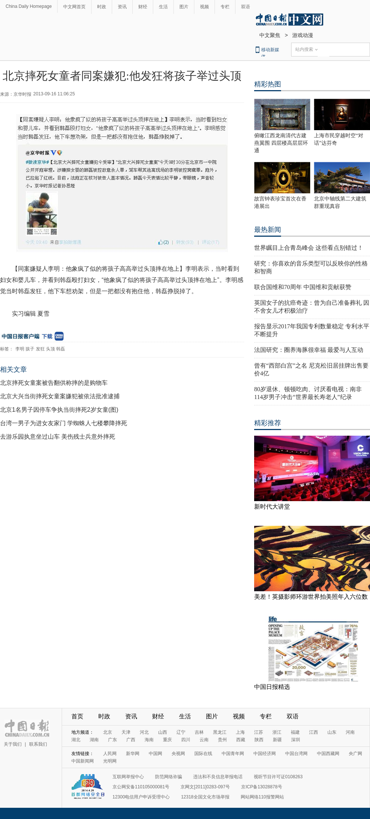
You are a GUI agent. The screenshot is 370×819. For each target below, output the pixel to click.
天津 (125, 732)
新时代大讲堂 (272, 506)
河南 (350, 732)
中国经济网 (264, 753)
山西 (162, 732)
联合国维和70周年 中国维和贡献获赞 (302, 287)
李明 (19, 349)
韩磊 (60, 349)
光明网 (110, 761)
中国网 (155, 753)
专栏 (225, 6)
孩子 (29, 349)
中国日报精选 (272, 687)
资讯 (122, 6)
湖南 (94, 739)
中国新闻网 (82, 761)
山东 (331, 732)
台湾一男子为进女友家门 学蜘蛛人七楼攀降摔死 (63, 423)
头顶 (50, 349)
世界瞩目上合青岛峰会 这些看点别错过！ (308, 248)
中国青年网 (233, 753)
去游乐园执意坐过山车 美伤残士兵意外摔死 (57, 436)
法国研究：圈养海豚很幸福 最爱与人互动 (308, 350)
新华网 (132, 753)
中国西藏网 (328, 753)
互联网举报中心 (128, 776)
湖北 (75, 739)
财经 (142, 6)
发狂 (40, 349)
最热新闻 (267, 229)
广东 (112, 739)
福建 (295, 732)
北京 (107, 732)
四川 (185, 739)
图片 (183, 6)
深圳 (295, 739)
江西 (313, 732)
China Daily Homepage (29, 6)
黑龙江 (219, 732)
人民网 (110, 753)
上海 (240, 732)
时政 (101, 6)
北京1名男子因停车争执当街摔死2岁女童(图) (59, 410)
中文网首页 (74, 6)
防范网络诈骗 (168, 776)
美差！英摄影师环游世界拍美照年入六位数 (311, 596)
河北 (144, 732)
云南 (204, 739)
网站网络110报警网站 (262, 797)
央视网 (178, 753)
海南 (149, 739)
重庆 (167, 739)
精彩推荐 (267, 423)
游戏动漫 (302, 35)
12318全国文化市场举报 (205, 797)
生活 (163, 6)
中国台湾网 (296, 753)
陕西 (259, 739)
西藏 (240, 739)
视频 (204, 6)
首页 (77, 716)
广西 (130, 739)
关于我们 (13, 744)
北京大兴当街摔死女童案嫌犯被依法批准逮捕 (60, 396)
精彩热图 (267, 84)
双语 (245, 6)
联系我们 (38, 744)
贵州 (222, 739)
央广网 (355, 753)
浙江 (276, 732)
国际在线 (203, 753)
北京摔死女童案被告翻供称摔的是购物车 (54, 383)
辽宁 (180, 732)
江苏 (258, 732)
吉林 (199, 732)
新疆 (277, 739)
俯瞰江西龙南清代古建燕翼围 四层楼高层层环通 (281, 143)
